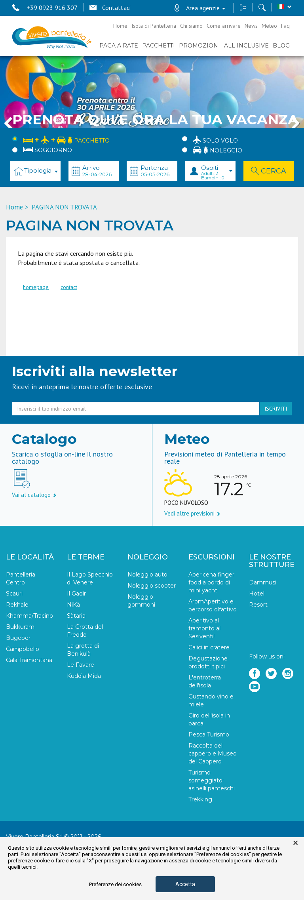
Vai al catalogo (34, 495)
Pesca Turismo (208, 734)
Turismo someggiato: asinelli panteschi (211, 780)
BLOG (281, 45)
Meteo (269, 25)
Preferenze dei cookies (115, 884)
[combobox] (35, 171)
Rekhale (17, 604)
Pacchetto (66, 139)
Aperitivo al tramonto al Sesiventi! (204, 628)
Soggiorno (47, 150)
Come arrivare (224, 25)
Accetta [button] (185, 884)
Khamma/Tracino (29, 615)
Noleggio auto (147, 574)
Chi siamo (191, 25)
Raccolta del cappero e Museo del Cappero (212, 753)
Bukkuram (20, 626)
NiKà (73, 604)
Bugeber (18, 637)
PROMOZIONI (199, 45)
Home (120, 25)
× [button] (295, 843)
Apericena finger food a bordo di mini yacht (211, 582)
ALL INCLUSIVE (246, 45)
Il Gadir (76, 593)
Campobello (22, 649)
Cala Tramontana (29, 660)
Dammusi (262, 582)
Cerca (268, 171)
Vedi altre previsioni (192, 513)
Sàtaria (76, 615)
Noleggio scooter (151, 585)
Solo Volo (215, 139)
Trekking (200, 799)
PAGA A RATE (118, 45)
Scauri (14, 593)
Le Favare (80, 664)
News (251, 25)
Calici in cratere (209, 647)
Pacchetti (158, 45)
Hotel (256, 593)
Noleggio (217, 150)
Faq (285, 25)
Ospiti (216, 172)
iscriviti (275, 408)
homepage (36, 287)
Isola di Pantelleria (153, 25)
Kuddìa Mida (84, 675)
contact (69, 287)
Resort (258, 604)
